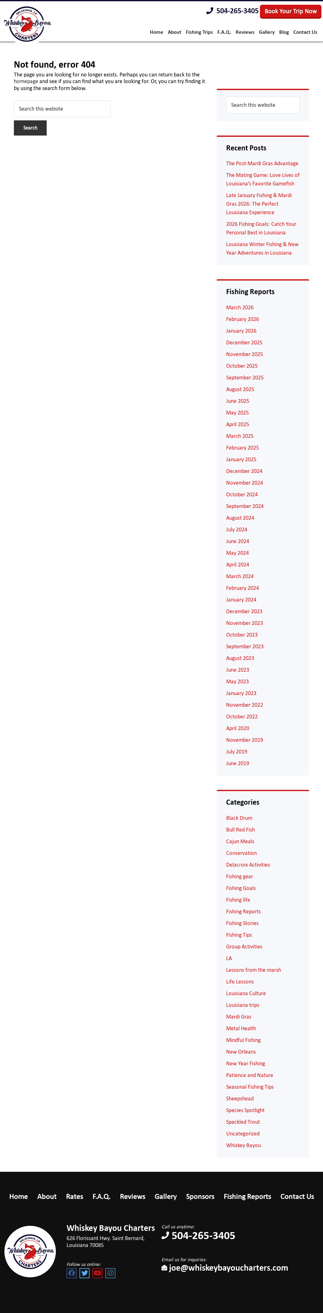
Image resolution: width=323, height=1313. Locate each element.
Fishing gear (239, 876)
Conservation (241, 853)
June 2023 (237, 670)
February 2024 (242, 588)
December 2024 (244, 471)
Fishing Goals (241, 888)
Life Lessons (240, 981)
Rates (74, 1196)
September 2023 (245, 646)
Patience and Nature (249, 1075)
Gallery (166, 1196)
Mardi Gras (238, 1016)
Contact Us (297, 1196)
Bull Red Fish (240, 829)
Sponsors (200, 1196)
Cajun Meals (240, 841)
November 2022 (244, 705)
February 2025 (242, 447)
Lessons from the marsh (253, 970)
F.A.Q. (101, 1196)
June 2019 (237, 763)
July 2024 (236, 529)
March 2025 (240, 436)
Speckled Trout (243, 1122)
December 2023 (244, 611)
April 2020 (237, 728)
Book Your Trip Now (291, 11)
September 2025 (245, 377)
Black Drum (239, 818)
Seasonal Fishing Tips (250, 1087)
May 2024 (237, 553)
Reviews (132, 1196)
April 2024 (237, 564)
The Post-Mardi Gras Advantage (262, 163)
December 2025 (244, 342)
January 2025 (241, 459)
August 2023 (240, 658)
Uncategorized (243, 1133)
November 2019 (244, 740)
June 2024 (237, 541)
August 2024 (240, 518)
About (46, 1196)
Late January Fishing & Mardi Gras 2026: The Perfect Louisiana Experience (259, 203)
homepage (26, 81)
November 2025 (244, 354)
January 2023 (241, 693)
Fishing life (238, 900)
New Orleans (241, 1052)
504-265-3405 (232, 11)
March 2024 (240, 576)
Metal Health (241, 1028)
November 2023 (244, 623)
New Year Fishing (245, 1063)
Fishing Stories (242, 923)
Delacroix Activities (248, 864)
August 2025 (240, 389)
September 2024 (245, 506)
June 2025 (237, 401)
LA (229, 958)
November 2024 (244, 483)
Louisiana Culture (246, 993)
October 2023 (242, 634)
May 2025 (237, 412)
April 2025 (237, 424)
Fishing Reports (243, 911)
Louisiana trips (242, 1005)
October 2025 (242, 366)
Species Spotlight (245, 1110)
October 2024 (242, 494)
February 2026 (242, 319)
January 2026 (241, 331)
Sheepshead (240, 1098)
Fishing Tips (239, 935)
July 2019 (236, 751)
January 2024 (241, 599)
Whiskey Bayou (243, 1145)
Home (18, 1196)
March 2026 (240, 307)
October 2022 (242, 716)
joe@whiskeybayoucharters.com (225, 1268)
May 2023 (237, 681)
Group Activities (244, 946)
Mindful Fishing (243, 1040)
